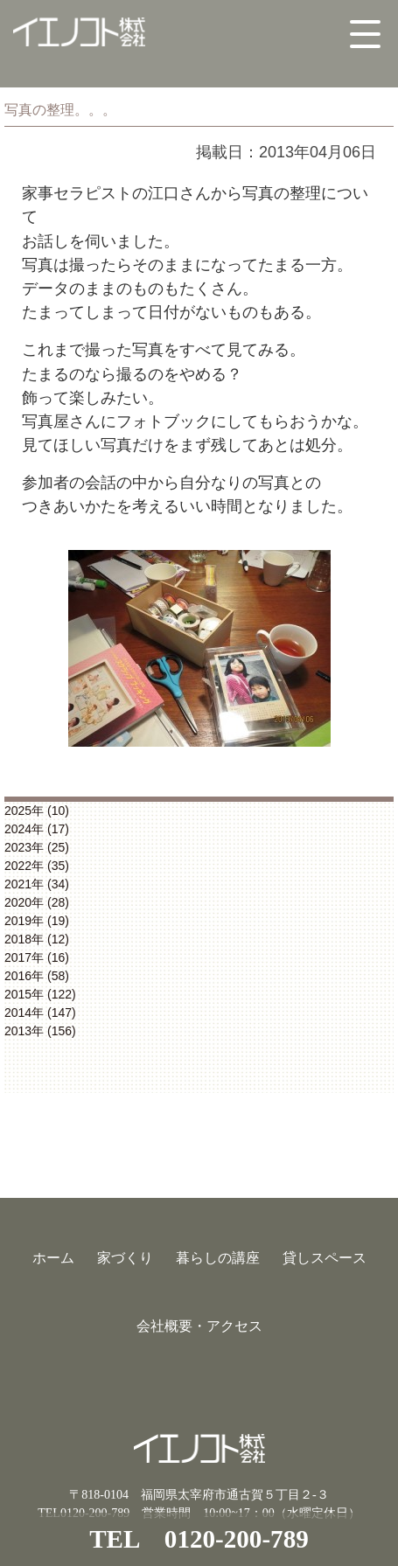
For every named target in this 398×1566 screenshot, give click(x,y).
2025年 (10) (36, 811)
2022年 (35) (36, 866)
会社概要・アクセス (199, 1326)
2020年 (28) (36, 902)
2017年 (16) (36, 957)
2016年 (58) (36, 976)
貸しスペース (325, 1257)
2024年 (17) (36, 829)
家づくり (125, 1257)
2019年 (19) (36, 921)
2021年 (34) (36, 884)
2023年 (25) (36, 847)
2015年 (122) (40, 994)
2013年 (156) (40, 1031)
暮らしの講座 (218, 1257)
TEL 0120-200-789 (199, 1539)
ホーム (53, 1257)
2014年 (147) (40, 1013)
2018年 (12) (36, 939)
